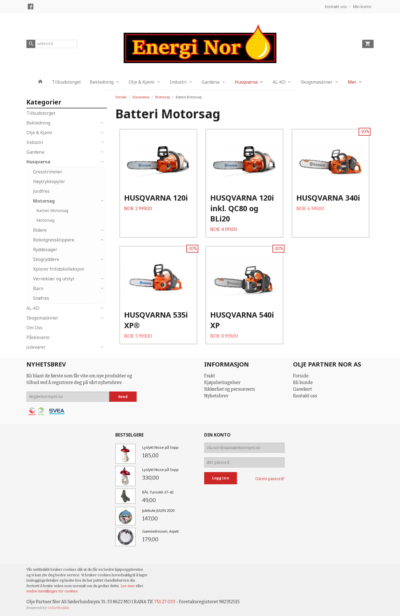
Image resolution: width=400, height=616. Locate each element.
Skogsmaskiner (316, 82)
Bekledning (102, 82)
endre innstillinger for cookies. (52, 591)
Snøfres (41, 298)
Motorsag (44, 201)
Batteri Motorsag (52, 210)
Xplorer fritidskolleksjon (58, 269)
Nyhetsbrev (216, 395)
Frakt (209, 375)
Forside (121, 97)
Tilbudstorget (66, 82)
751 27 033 (164, 601)
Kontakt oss (305, 395)
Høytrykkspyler (49, 181)
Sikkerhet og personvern (229, 389)
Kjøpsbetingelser (222, 382)
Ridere (40, 230)
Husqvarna (246, 82)
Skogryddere (46, 259)
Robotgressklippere (53, 240)
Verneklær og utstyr (54, 279)
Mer (352, 82)
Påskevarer (38, 337)
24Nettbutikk (58, 608)
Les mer (128, 586)
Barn (38, 288)
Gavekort (302, 389)
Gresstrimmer (47, 172)
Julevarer (36, 347)
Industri (178, 82)
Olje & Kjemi (141, 82)
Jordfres (41, 191)
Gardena (210, 82)
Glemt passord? (270, 479)
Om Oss (34, 328)
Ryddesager (45, 249)
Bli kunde (303, 382)
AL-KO (279, 82)
